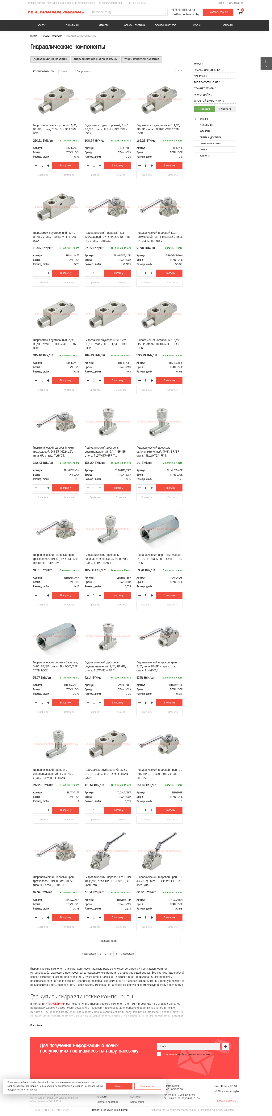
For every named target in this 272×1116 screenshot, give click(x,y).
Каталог (41, 25)
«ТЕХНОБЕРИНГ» (55, 1003)
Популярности (83, 71)
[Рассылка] (225, 1046)
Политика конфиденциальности (110, 1110)
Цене (63, 71)
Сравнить (43, 175)
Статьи (196, 25)
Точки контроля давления (141, 59)
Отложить (69, 175)
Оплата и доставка (134, 25)
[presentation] (186, 1065)
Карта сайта (137, 1102)
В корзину (65, 165)
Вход (221, 3)
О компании (72, 25)
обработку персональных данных (194, 1054)
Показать (204, 109)
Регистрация (235, 3)
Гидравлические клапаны (50, 59)
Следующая (127, 953)
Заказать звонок (218, 12)
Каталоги (103, 25)
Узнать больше (147, 1086)
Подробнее (36, 1025)
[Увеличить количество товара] (48, 165)
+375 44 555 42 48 (183, 9)
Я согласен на (186, 1054)
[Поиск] (164, 12)
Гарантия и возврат (165, 25)
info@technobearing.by (185, 14)
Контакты (228, 25)
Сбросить (226, 109)
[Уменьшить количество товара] (36, 165)
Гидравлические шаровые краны (95, 59)
